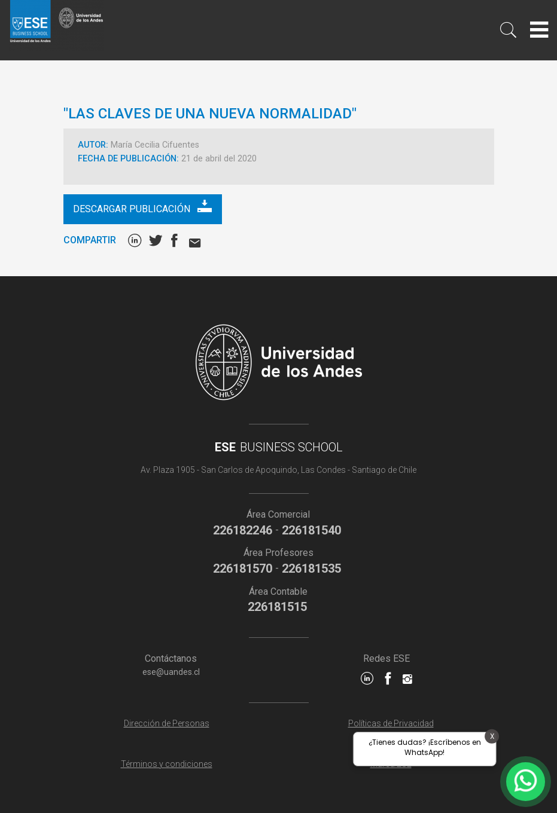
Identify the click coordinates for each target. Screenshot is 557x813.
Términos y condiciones (166, 764)
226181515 (277, 607)
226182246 (242, 530)
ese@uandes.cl (171, 672)
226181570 (242, 568)
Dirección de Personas (166, 723)
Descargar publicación (142, 206)
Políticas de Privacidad (391, 723)
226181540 (311, 530)
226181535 (311, 568)
